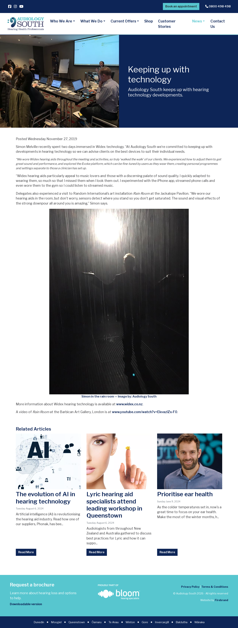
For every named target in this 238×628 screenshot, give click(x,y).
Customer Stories (167, 24)
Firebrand (221, 600)
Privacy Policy (190, 586)
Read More (26, 552)
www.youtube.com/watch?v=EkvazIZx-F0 (144, 412)
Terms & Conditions (214, 586)
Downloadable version (26, 604)
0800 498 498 (218, 6)
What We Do (91, 21)
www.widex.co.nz (129, 404)
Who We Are (61, 21)
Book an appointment (181, 6)
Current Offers (123, 21)
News (197, 21)
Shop (148, 21)
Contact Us (217, 24)
